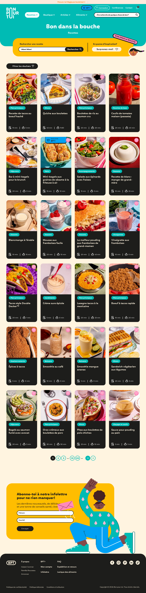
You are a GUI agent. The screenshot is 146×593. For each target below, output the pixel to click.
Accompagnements (87, 171)
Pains (47, 171)
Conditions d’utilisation (55, 587)
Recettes (32, 15)
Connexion (102, 8)
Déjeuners (15, 171)
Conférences (117, 8)
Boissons (48, 361)
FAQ (59, 561)
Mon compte (46, 566)
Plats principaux (17, 108)
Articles (65, 15)
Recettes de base (120, 108)
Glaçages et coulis (120, 424)
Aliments (81, 15)
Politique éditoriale (37, 587)
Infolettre (45, 571)
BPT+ (88, 8)
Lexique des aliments (66, 571)
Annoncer (25, 573)
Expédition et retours (66, 566)
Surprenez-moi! (105, 49)
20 (77, 457)
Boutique (49, 15)
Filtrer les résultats (22, 66)
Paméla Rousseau (28, 570)
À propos (25, 561)
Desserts (116, 171)
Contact (128, 8)
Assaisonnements (18, 361)
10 (72, 457)
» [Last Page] (93, 457)
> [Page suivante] (87, 457)
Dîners (47, 108)
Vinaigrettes (118, 234)
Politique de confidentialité (16, 587)
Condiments (50, 297)
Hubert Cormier (27, 566)
